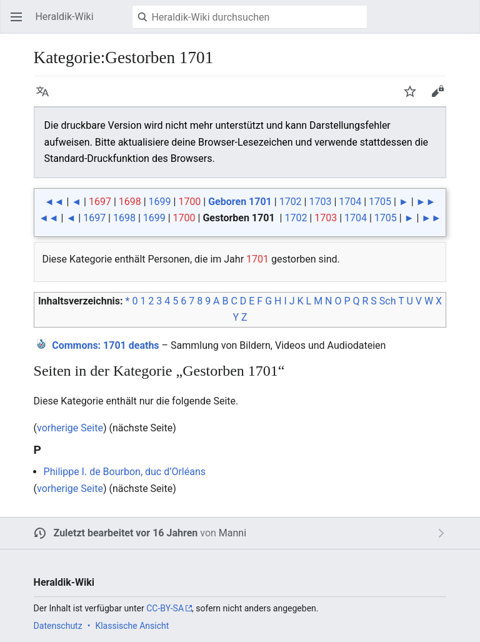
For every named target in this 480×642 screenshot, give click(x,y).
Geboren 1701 (240, 202)
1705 (380, 202)
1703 (320, 202)
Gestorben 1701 (238, 218)
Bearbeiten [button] (441, 97)
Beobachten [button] (414, 97)
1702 (290, 202)
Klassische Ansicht (132, 626)
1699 (160, 202)
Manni (232, 533)
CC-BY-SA (165, 608)
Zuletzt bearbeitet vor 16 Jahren (126, 533)
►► (426, 202)
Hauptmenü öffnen (20, 23)
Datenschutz (58, 626)
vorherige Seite (70, 428)
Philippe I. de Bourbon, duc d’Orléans (125, 472)
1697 (100, 202)
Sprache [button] (46, 97)
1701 (257, 259)
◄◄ (54, 202)
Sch (387, 301)
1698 (130, 202)
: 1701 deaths (105, 345)
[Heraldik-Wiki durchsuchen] (249, 17)
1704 (350, 202)
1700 (189, 202)
